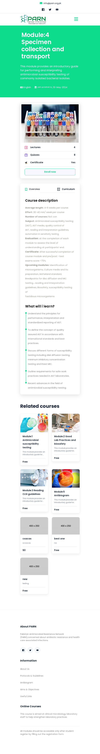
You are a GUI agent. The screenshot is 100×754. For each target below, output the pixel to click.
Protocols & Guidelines (31, 675)
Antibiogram (26, 682)
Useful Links (26, 696)
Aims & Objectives (29, 689)
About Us (24, 668)
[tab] (32, 189)
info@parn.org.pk (50, 3)
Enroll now (50, 171)
